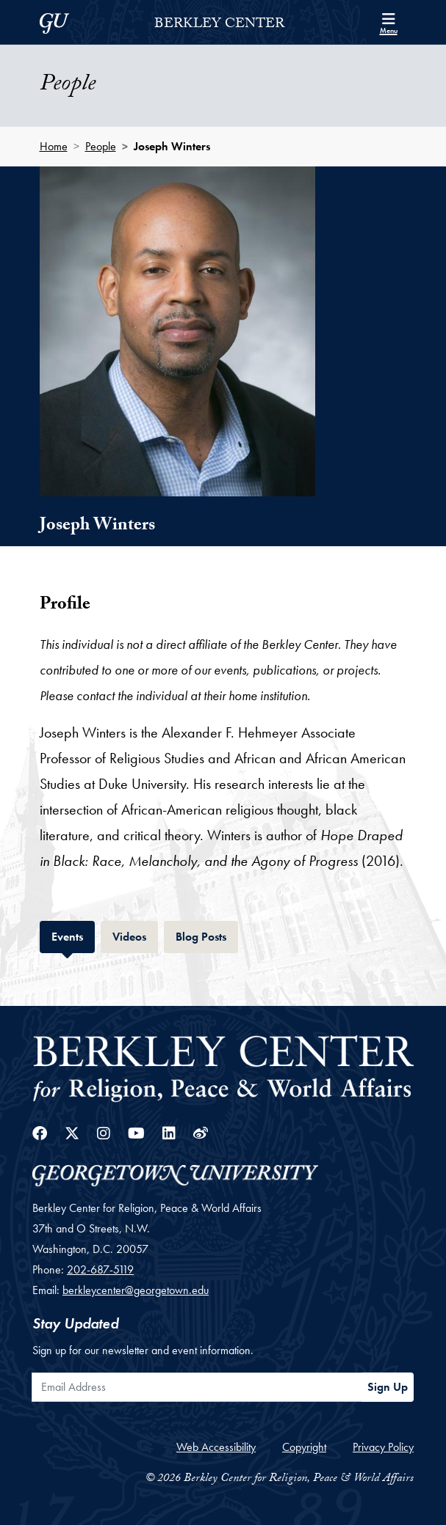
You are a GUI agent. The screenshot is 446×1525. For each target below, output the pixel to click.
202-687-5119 (100, 1269)
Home (54, 146)
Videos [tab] (135, 935)
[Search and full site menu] (388, 22)
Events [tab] (73, 935)
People (100, 146)
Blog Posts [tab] (207, 935)
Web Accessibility (216, 1447)
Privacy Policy (383, 1447)
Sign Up (387, 1386)
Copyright (304, 1447)
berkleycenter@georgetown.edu (135, 1290)
